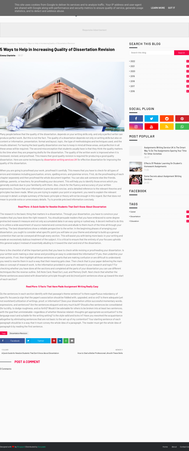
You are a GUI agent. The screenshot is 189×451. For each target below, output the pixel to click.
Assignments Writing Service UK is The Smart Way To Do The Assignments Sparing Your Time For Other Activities (165, 150)
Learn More (158, 8)
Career (159, 212)
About (174, 447)
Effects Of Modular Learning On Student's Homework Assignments (163, 165)
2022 (160, 61)
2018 (160, 81)
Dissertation (159, 216)
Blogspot (21, 447)
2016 (160, 91)
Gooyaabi (42, 447)
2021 (160, 66)
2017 (160, 86)
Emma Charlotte (7, 55)
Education (159, 221)
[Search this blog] (151, 52)
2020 (160, 71)
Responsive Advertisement (94, 30)
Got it (171, 8)
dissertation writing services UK (60, 159)
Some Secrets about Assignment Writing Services (162, 178)
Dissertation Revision (15, 43)
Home (2, 43)
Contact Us (184, 447)
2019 (160, 76)
